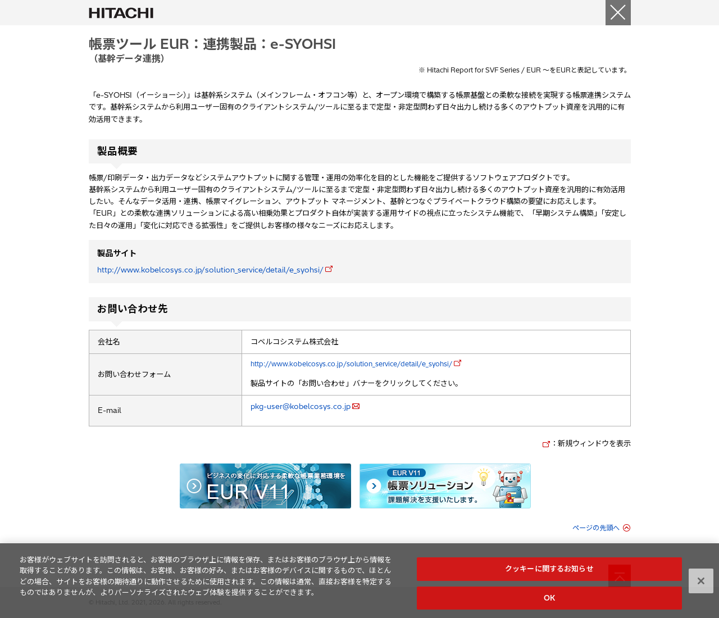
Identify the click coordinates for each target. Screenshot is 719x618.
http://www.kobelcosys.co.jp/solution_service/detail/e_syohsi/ (210, 269)
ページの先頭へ (596, 528)
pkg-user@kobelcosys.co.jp (301, 406)
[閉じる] (618, 12)
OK (549, 600)
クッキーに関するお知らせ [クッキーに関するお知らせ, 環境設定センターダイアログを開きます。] (549, 571)
